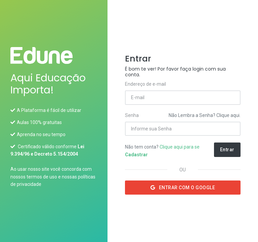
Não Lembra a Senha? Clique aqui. (205, 115)
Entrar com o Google (182, 187)
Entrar (227, 149)
